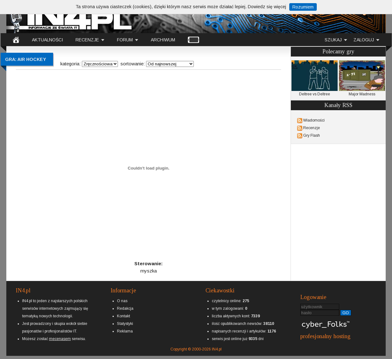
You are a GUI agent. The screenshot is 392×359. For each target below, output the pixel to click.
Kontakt (123, 316)
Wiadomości (314, 120)
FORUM (125, 39)
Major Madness (362, 78)
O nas (122, 301)
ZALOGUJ (363, 39)
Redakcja (125, 308)
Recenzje (311, 128)
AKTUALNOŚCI (47, 39)
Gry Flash (311, 135)
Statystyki (125, 323)
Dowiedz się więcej (267, 6)
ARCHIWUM (163, 39)
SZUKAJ (333, 39)
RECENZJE (87, 39)
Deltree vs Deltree (314, 78)
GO (345, 312)
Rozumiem (303, 6)
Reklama (125, 331)
